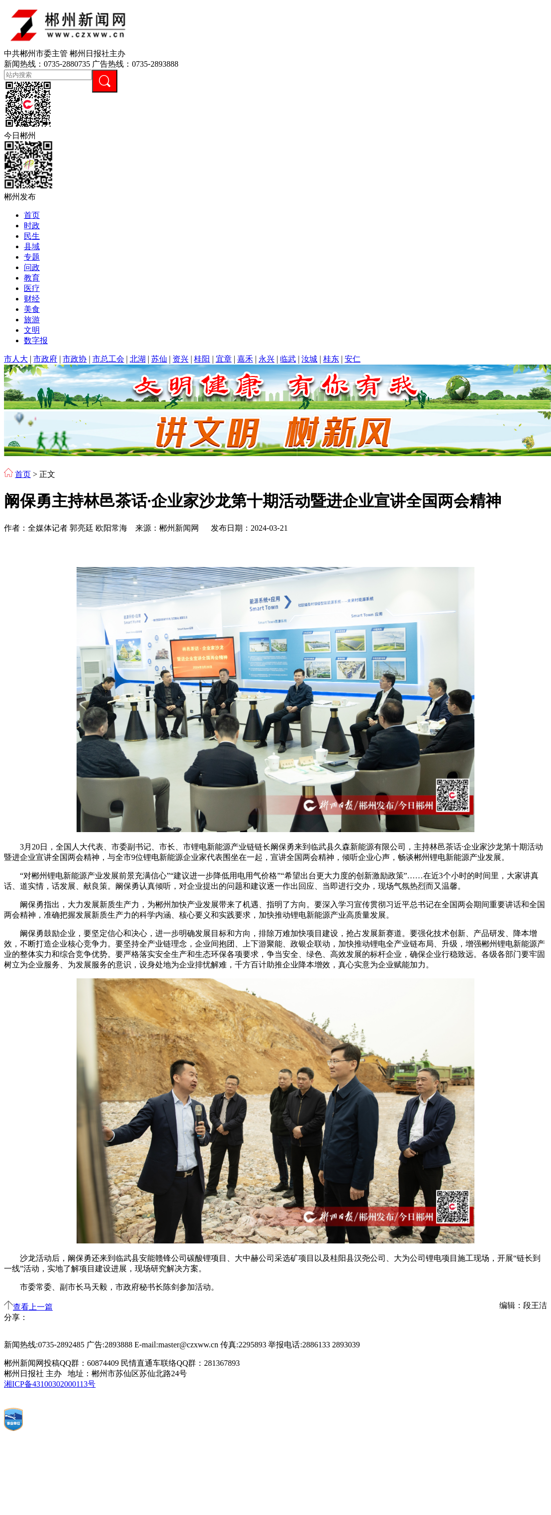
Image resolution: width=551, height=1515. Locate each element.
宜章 (224, 359)
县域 (32, 246)
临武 (288, 359)
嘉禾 (245, 359)
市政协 (75, 359)
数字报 (36, 340)
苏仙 (159, 359)
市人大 (16, 359)
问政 (32, 267)
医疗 (32, 288)
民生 (32, 236)
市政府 (45, 359)
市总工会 (108, 359)
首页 (32, 215)
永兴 (267, 359)
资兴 (180, 359)
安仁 (353, 359)
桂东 (331, 359)
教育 (32, 278)
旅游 (32, 319)
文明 (32, 330)
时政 (32, 225)
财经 (32, 298)
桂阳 (202, 359)
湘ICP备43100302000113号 (49, 1384)
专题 (32, 257)
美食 (32, 309)
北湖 (138, 359)
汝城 (309, 359)
